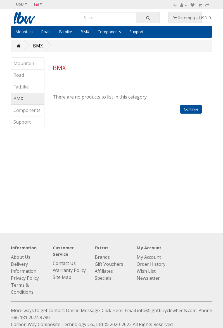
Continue (191, 109)
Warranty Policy (69, 270)
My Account (149, 257)
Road (46, 31)
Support (136, 31)
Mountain (24, 31)
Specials (103, 278)
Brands (102, 257)
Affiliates (104, 271)
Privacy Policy (25, 278)
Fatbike (65, 31)
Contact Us (64, 263)
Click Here (112, 310)
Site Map (62, 277)
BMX (84, 31)
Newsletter (148, 278)
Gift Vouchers (109, 264)
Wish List (146, 271)
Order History (151, 264)
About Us (20, 257)
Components (109, 31)
